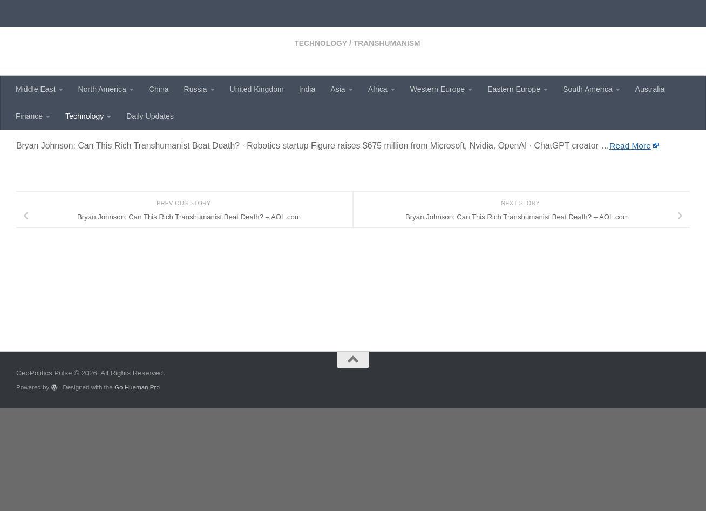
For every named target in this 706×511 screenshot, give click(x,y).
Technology (84, 116)
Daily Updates (150, 116)
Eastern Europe (513, 89)
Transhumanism (110, 146)
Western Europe (437, 89)
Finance (29, 116)
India (307, 89)
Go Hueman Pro (137, 489)
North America (102, 89)
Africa (378, 89)
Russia (195, 89)
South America (588, 89)
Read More (630, 238)
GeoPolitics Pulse (98, 35)
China (159, 89)
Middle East (36, 89)
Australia (650, 89)
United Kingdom (257, 89)
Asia (337, 89)
